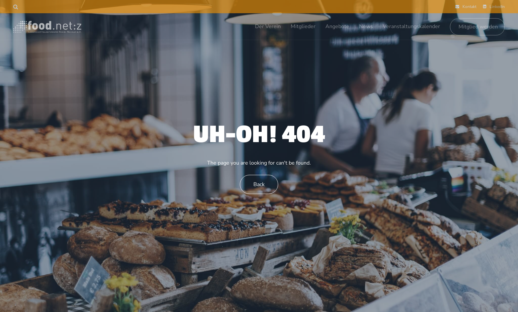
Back (259, 184)
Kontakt (465, 6)
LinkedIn (494, 6)
